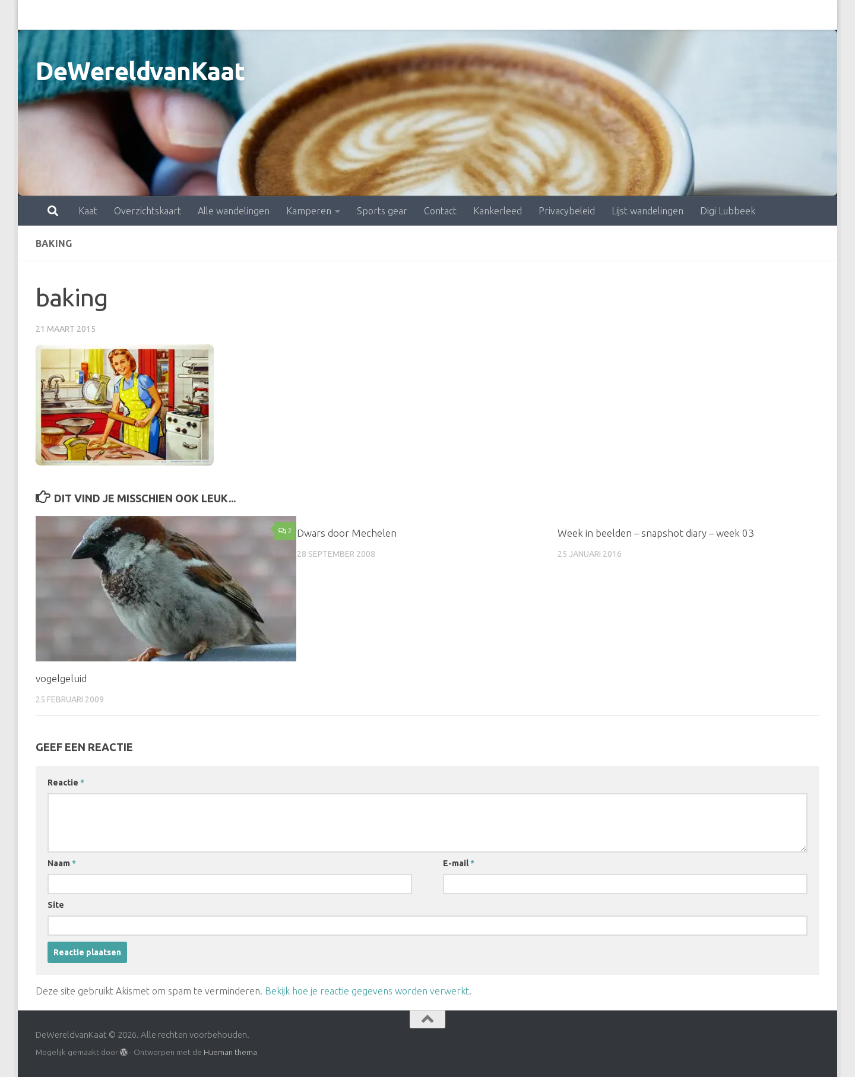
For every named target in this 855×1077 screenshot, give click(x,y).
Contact (388, 14)
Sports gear (330, 14)
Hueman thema (230, 1052)
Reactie (66, 782)
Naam (62, 863)
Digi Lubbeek (675, 14)
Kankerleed (445, 14)
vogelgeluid (61, 678)
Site (56, 905)
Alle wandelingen (181, 14)
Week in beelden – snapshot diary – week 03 (656, 532)
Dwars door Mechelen (347, 532)
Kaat (35, 14)
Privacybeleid (514, 14)
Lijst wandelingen (595, 14)
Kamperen (256, 14)
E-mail (458, 863)
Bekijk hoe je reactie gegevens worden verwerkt (367, 991)
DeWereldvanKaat (140, 71)
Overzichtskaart (95, 14)
